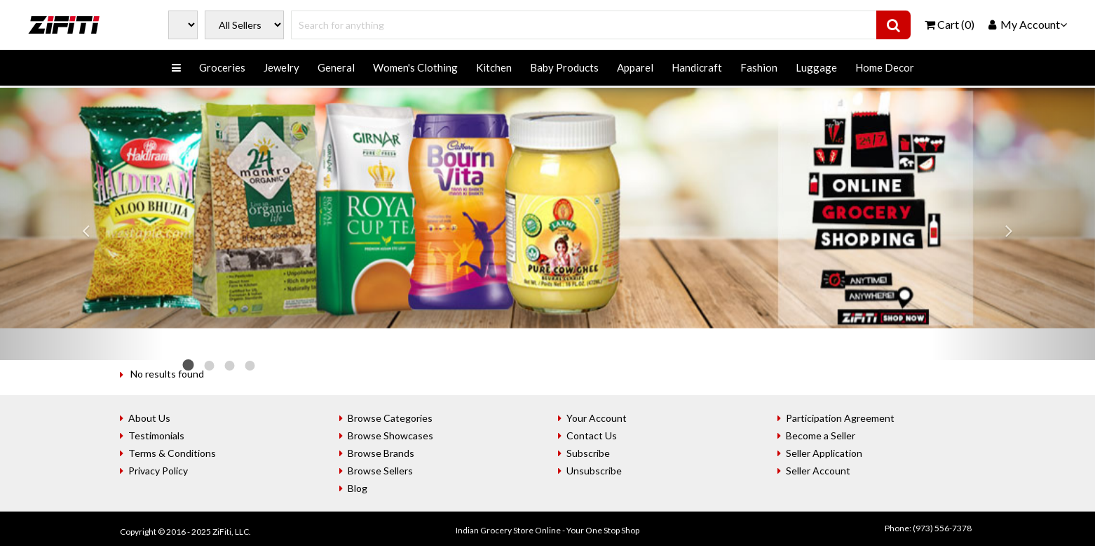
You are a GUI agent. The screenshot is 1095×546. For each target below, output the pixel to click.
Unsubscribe (594, 471)
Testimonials (156, 435)
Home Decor (884, 67)
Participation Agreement (840, 418)
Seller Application (824, 453)
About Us (149, 418)
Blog (357, 488)
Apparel (635, 67)
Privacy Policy (158, 471)
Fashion (758, 67)
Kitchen (494, 67)
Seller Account (818, 471)
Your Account (596, 418)
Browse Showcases (390, 435)
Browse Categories (390, 418)
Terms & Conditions (172, 453)
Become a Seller (820, 435)
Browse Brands (381, 453)
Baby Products (564, 67)
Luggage (816, 67)
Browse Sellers (380, 471)
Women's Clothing (415, 67)
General (336, 67)
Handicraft (697, 67)
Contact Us (591, 435)
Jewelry (281, 67)
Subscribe (588, 453)
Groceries (222, 67)
